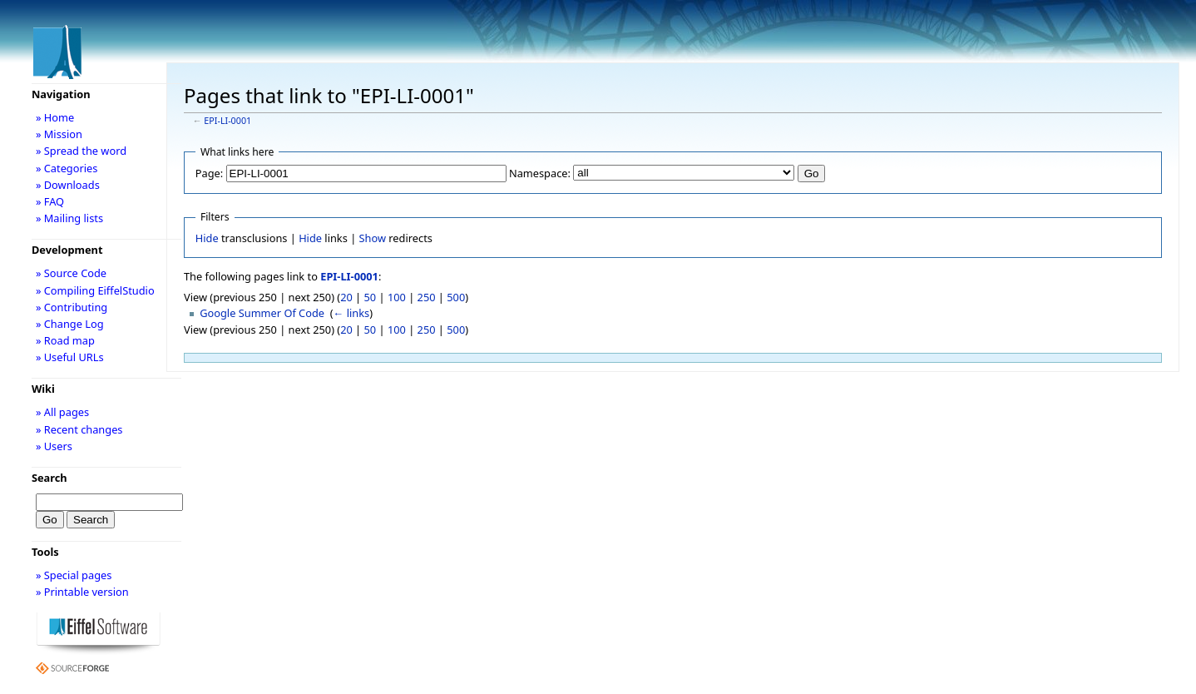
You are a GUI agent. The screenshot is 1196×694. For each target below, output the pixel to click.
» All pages (62, 411)
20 (346, 297)
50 (370, 297)
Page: (209, 173)
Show (372, 238)
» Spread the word (81, 150)
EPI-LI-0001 (227, 120)
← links (352, 312)
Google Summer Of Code (262, 312)
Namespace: (540, 173)
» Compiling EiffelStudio (95, 290)
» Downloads (68, 184)
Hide (207, 238)
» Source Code (71, 272)
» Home (55, 117)
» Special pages (73, 575)
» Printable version (82, 591)
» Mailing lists (69, 218)
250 (427, 297)
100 (397, 297)
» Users (54, 446)
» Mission (59, 133)
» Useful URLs (70, 356)
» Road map (65, 340)
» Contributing (71, 307)
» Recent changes (79, 429)
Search (49, 477)
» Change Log (70, 323)
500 (456, 297)
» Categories (67, 168)
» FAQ (50, 201)
